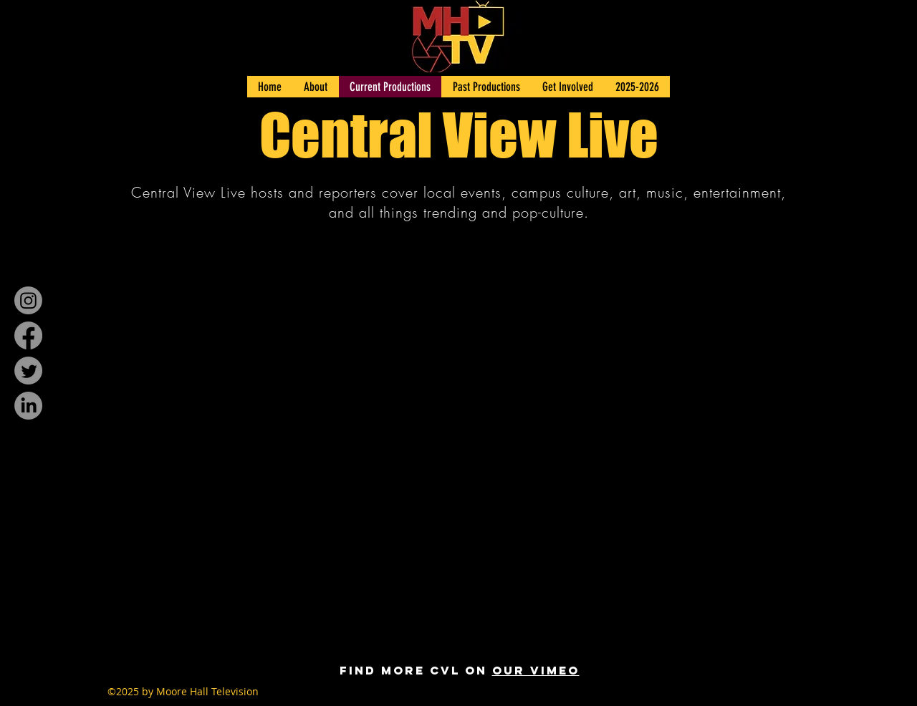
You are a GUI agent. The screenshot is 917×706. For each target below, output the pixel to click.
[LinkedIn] (28, 406)
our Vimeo (536, 670)
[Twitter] (28, 371)
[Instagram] (28, 300)
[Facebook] (28, 335)
